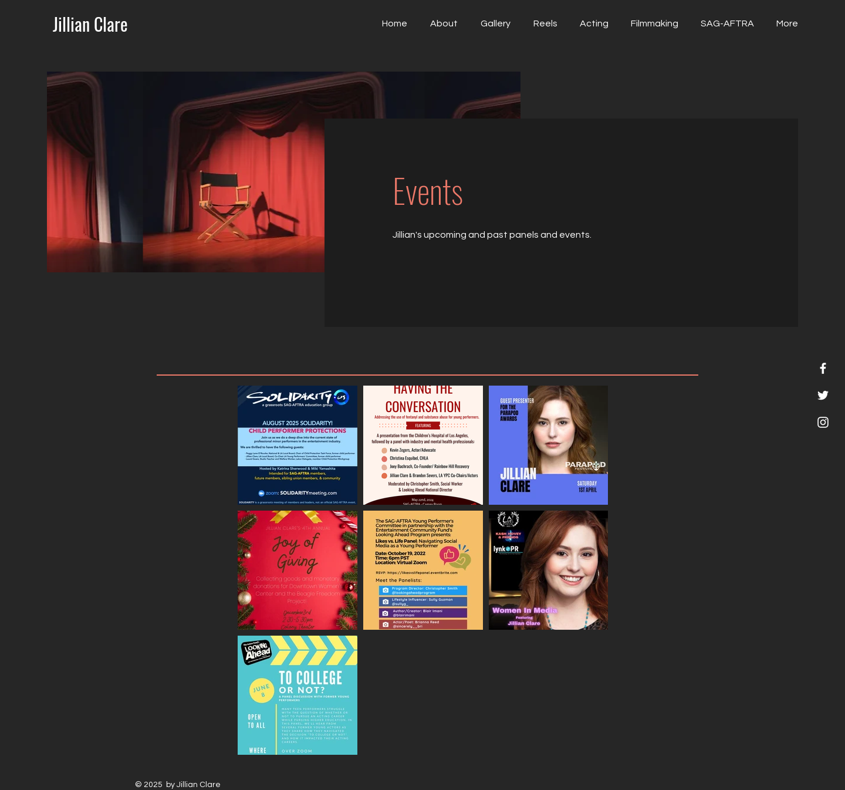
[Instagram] (823, 422)
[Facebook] (823, 368)
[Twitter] (823, 395)
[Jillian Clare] (90, 24)
